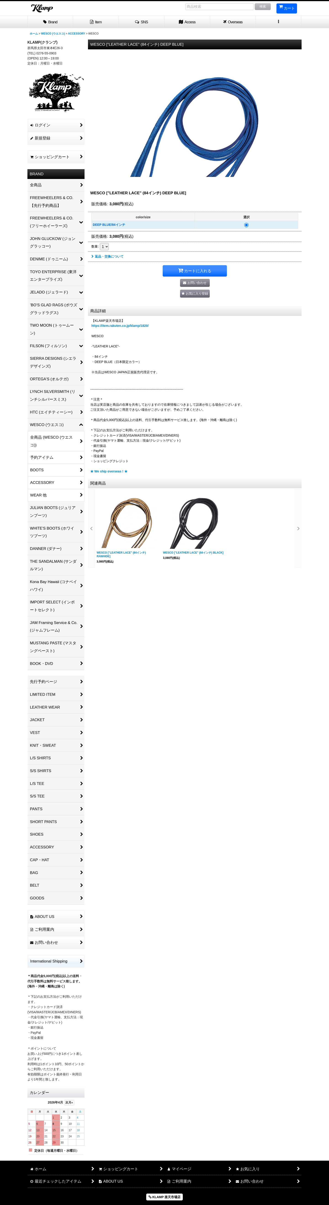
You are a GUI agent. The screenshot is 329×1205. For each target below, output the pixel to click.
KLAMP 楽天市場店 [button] (164, 1197)
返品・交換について (107, 256)
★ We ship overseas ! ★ (108, 471)
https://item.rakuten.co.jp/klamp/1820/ (120, 326)
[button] (141, 22)
